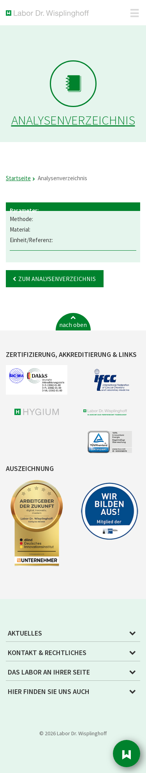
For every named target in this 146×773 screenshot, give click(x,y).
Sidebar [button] (126, 753)
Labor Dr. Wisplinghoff (49, 14)
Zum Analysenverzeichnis (57, 279)
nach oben (73, 325)
